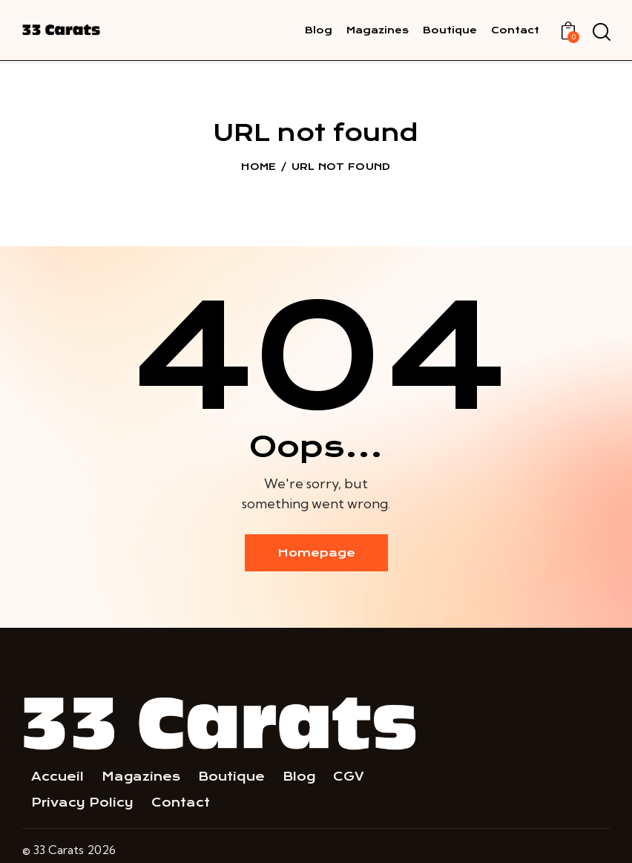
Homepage (316, 553)
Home (258, 166)
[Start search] (600, 32)
